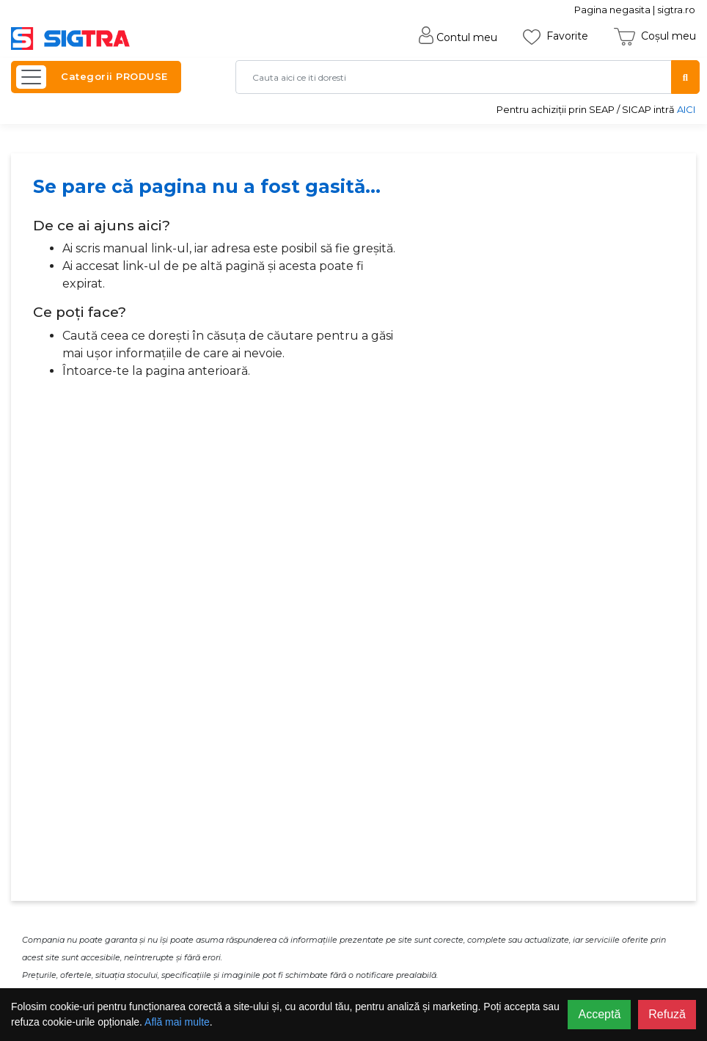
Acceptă (599, 1014)
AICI (686, 109)
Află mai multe (177, 1022)
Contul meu (458, 37)
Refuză (667, 1014)
